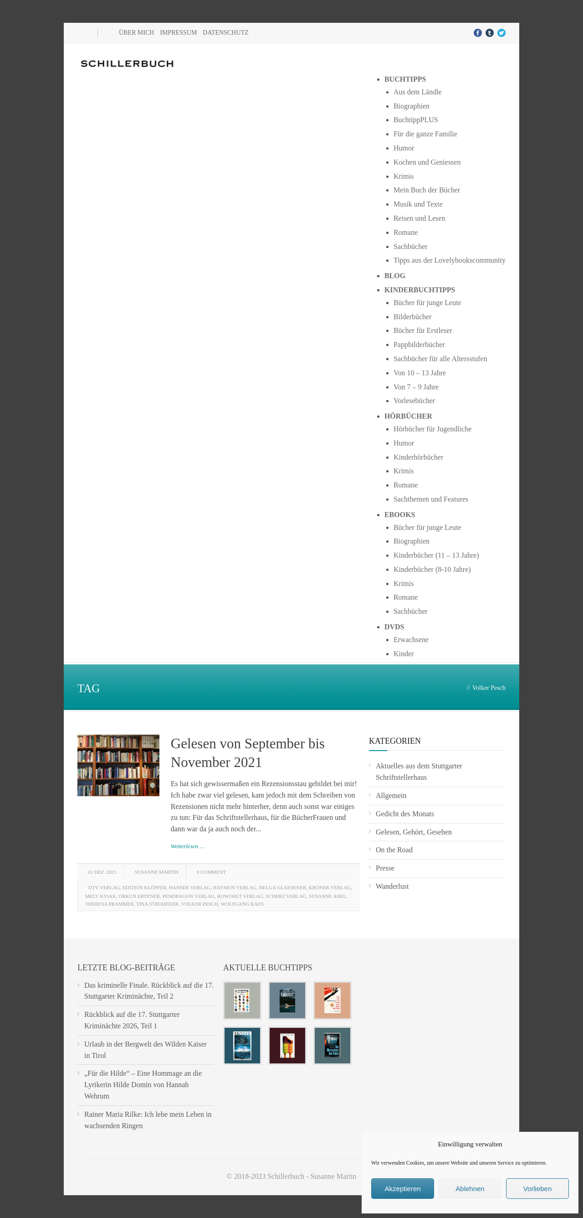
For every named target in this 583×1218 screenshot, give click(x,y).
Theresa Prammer (109, 904)
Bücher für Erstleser (423, 330)
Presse (385, 868)
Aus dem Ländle (418, 92)
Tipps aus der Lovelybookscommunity (450, 260)
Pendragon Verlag (189, 896)
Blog (394, 276)
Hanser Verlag (189, 887)
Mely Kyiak (100, 896)
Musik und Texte (418, 204)
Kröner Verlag (330, 887)
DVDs (394, 627)
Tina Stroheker (157, 904)
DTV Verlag (104, 887)
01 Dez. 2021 (102, 872)
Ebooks (399, 514)
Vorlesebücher (414, 400)
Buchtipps (405, 79)
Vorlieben (537, 1188)
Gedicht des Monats (405, 814)
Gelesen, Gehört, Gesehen (414, 832)
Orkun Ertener (139, 896)
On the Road (394, 850)
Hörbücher (408, 416)
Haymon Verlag (235, 887)
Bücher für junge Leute (427, 302)
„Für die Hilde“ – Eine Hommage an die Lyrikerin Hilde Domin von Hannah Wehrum (143, 1084)
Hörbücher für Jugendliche (433, 429)
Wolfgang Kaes (241, 904)
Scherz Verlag (286, 896)
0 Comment (211, 872)
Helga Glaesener (283, 887)
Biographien (412, 106)
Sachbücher (411, 246)
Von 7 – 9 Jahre (416, 387)
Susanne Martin (157, 872)
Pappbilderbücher (419, 344)
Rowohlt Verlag (240, 896)
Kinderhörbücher (418, 457)
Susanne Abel (327, 896)
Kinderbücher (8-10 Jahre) (432, 569)
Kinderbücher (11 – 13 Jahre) (436, 555)
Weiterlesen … (188, 846)
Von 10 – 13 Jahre (420, 373)
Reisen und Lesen (419, 218)
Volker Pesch (200, 904)
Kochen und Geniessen (427, 162)
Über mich (136, 32)
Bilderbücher (413, 317)
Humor (404, 148)
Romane (406, 232)
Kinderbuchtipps (419, 290)
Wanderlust (392, 886)
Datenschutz (225, 32)
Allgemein (391, 795)
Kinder (404, 654)
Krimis (404, 176)
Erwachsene (411, 639)
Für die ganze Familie (425, 134)
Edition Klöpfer (144, 887)
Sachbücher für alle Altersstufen (440, 359)
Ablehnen (469, 1188)
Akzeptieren (402, 1188)
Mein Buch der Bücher (427, 190)
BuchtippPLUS (416, 120)
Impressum (178, 32)
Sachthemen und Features (431, 499)
